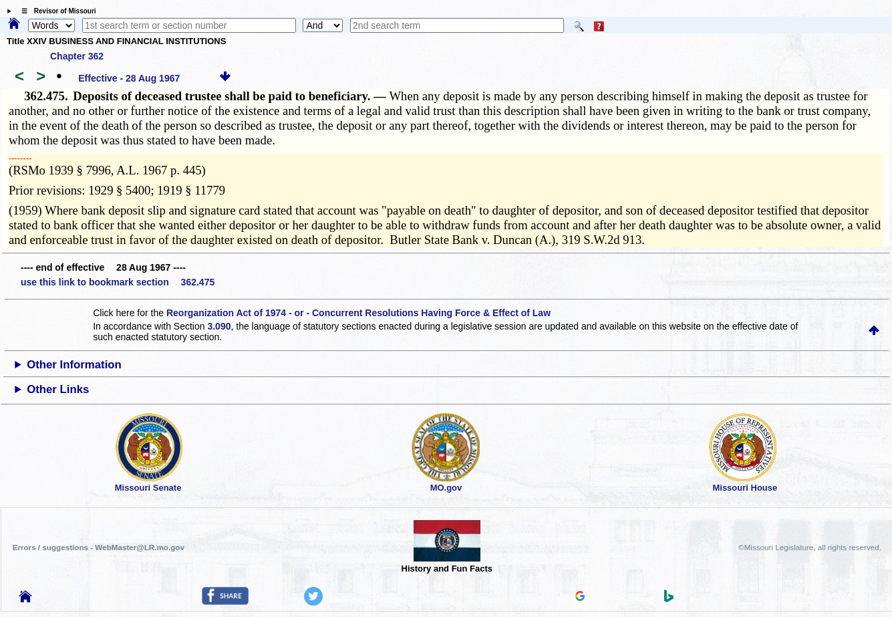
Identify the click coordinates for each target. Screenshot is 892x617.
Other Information (74, 364)
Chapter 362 (77, 56)
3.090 (219, 326)
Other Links (58, 389)
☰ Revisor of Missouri (55, 11)
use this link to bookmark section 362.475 (117, 282)
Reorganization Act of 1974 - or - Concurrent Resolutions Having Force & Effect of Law (358, 312)
